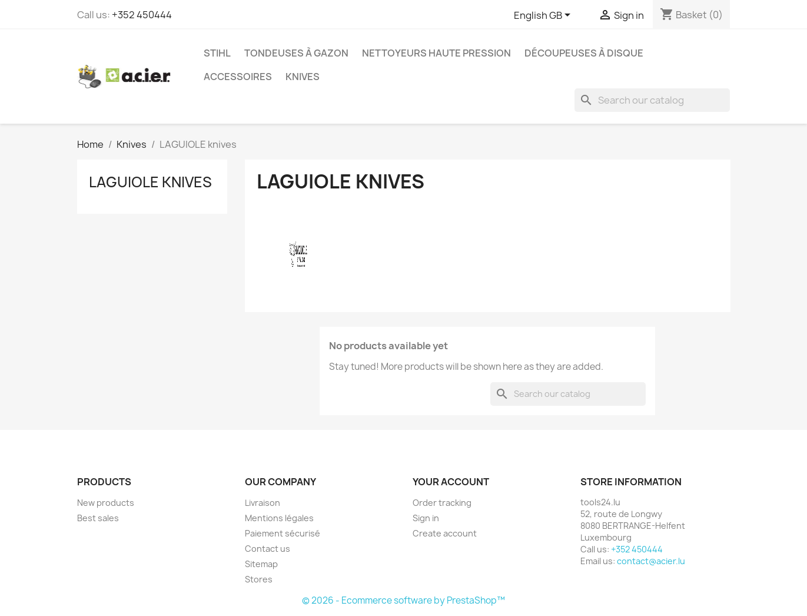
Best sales (98, 518)
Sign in (426, 518)
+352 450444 (142, 14)
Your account (451, 481)
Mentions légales (279, 518)
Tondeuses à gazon (296, 53)
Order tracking (442, 502)
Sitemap (261, 563)
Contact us (267, 548)
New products (105, 502)
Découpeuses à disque (583, 53)
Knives (302, 76)
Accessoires (238, 76)
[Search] (652, 100)
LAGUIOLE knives (150, 182)
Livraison (262, 502)
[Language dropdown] (544, 16)
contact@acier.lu (651, 561)
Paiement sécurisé (282, 533)
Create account (445, 533)
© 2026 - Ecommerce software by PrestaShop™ (403, 600)
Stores (259, 579)
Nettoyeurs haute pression (436, 53)
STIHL (217, 53)
